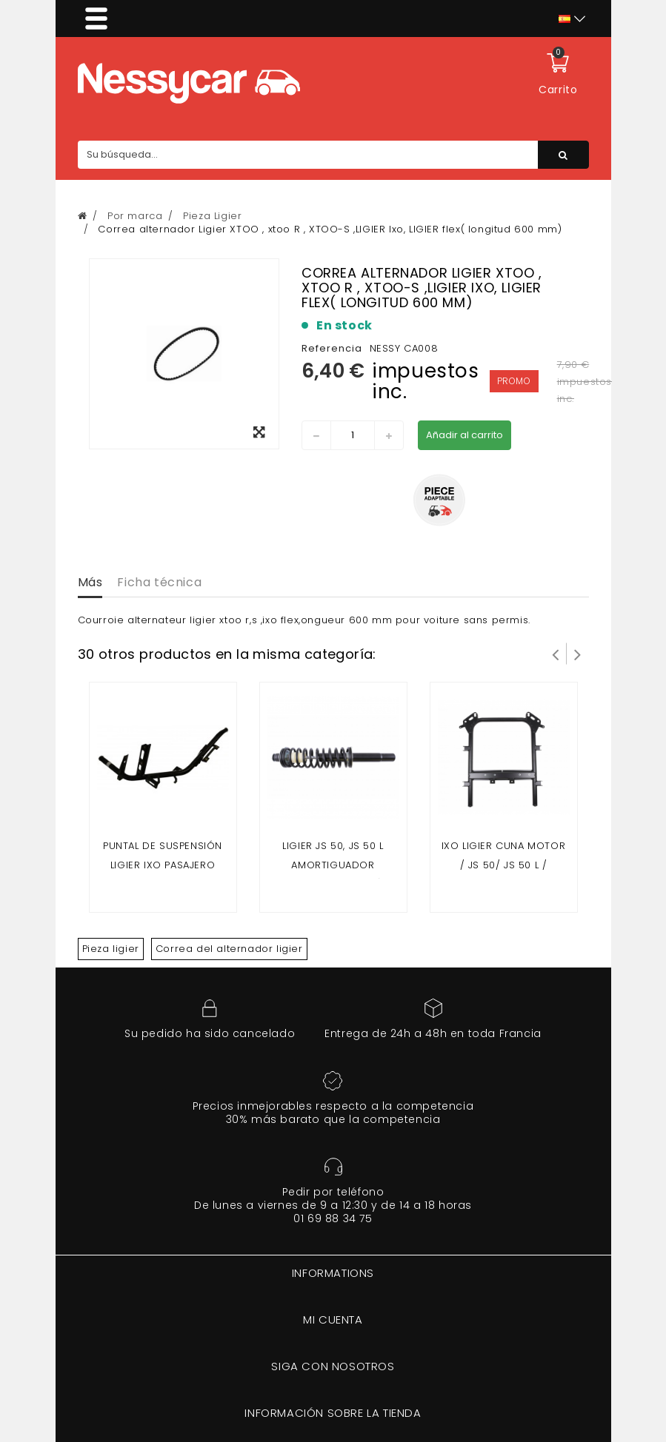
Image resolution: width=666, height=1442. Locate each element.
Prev (556, 654)
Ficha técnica (159, 582)
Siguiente (578, 654)
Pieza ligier (110, 949)
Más (90, 582)
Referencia (332, 348)
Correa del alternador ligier (229, 949)
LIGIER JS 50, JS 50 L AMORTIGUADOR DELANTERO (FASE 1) (333, 865)
